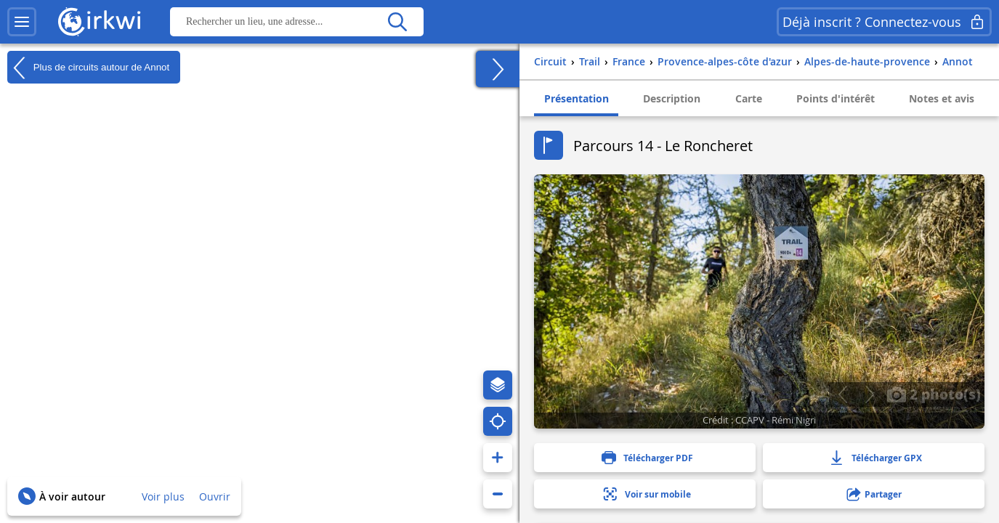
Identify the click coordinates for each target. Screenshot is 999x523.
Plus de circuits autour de (88, 67)
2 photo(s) (933, 394)
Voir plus (163, 496)
